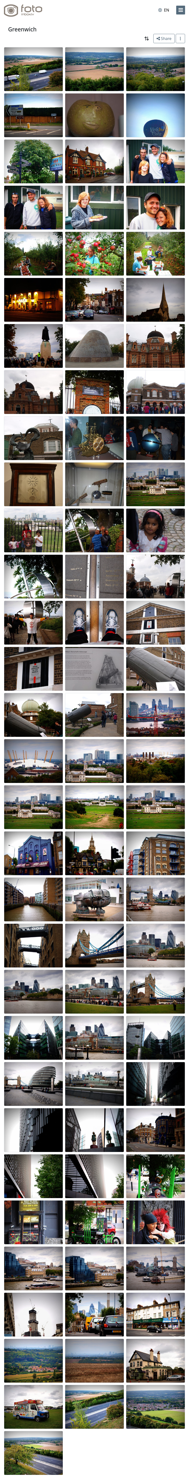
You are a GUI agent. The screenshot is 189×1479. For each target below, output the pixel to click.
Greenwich (22, 29)
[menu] (180, 10)
